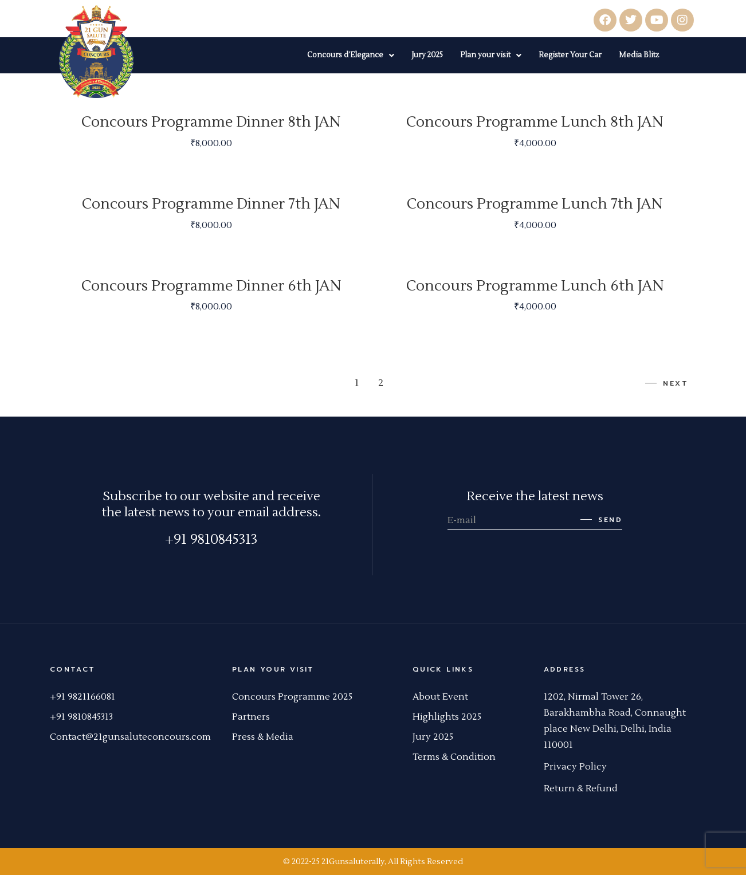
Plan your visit (490, 55)
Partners (251, 717)
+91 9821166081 (82, 697)
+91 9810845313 (211, 539)
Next (666, 383)
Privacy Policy (575, 766)
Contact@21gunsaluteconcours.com (130, 737)
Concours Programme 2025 (292, 697)
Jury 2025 (427, 55)
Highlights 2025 (447, 717)
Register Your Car (570, 55)
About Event (440, 697)
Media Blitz (639, 55)
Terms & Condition (454, 757)
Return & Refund (581, 788)
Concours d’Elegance (350, 55)
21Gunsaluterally (352, 862)
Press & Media (262, 737)
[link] (593, 697)
